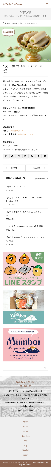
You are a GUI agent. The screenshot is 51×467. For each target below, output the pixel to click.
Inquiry (25, 455)
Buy (25, 445)
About (25, 422)
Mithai (25, 426)
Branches (25, 436)
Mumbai (25, 450)
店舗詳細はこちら (18, 131)
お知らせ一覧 (40, 178)
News (25, 431)
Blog (25, 441)
